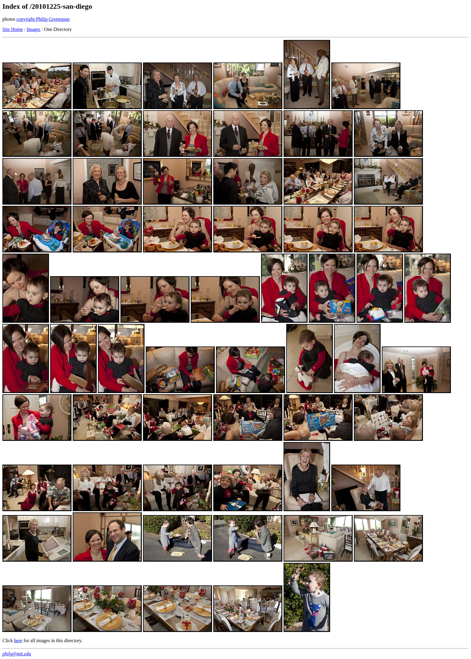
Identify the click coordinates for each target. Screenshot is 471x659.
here (18, 640)
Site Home (12, 29)
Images (33, 29)
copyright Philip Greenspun (43, 19)
